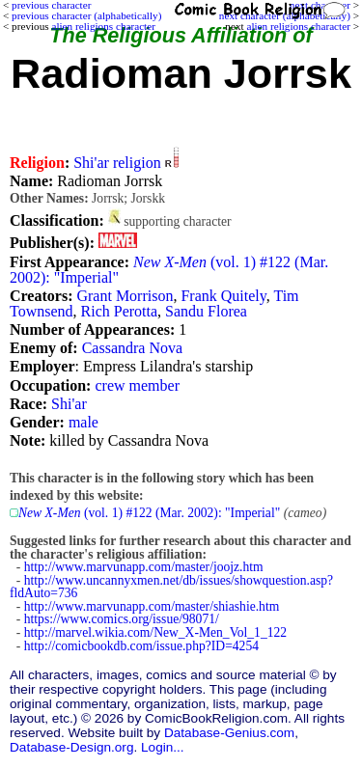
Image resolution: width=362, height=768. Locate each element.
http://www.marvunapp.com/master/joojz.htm (144, 567)
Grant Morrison (124, 296)
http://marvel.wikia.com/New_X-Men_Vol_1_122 (155, 632)
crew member (137, 385)
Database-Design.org (71, 747)
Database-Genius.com (229, 733)
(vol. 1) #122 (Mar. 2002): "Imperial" (169, 270)
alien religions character (297, 26)
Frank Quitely (223, 296)
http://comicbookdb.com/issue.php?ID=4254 (141, 646)
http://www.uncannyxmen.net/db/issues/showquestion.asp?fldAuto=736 (171, 587)
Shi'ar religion (116, 162)
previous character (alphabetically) (86, 15)
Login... (162, 747)
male (83, 422)
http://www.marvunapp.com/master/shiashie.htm (152, 606)
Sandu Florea (206, 311)
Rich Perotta (119, 311)
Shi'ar (69, 404)
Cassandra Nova (132, 348)
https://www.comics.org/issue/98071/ (121, 619)
